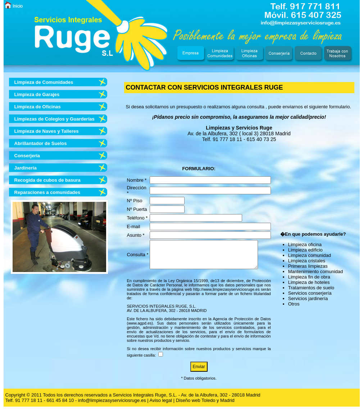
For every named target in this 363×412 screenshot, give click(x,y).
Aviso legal (161, 405)
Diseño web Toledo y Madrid (205, 405)
